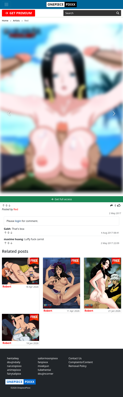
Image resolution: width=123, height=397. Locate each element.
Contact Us (75, 358)
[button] (9, 114)
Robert (7, 286)
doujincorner (45, 373)
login (18, 221)
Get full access (61, 199)
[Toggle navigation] (6, 4)
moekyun (43, 366)
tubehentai (44, 370)
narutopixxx (14, 366)
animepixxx (14, 370)
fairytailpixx (14, 373)
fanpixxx (43, 362)
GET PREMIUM (18, 13)
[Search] (118, 13)
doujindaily (13, 362)
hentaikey (13, 358)
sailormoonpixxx (48, 358)
